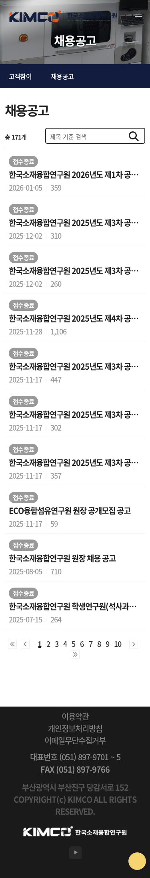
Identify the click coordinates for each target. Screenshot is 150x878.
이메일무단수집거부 (75, 740)
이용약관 (75, 716)
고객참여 (20, 76)
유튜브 (75, 852)
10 (117, 643)
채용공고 (62, 76)
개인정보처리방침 (75, 728)
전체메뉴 (138, 16)
